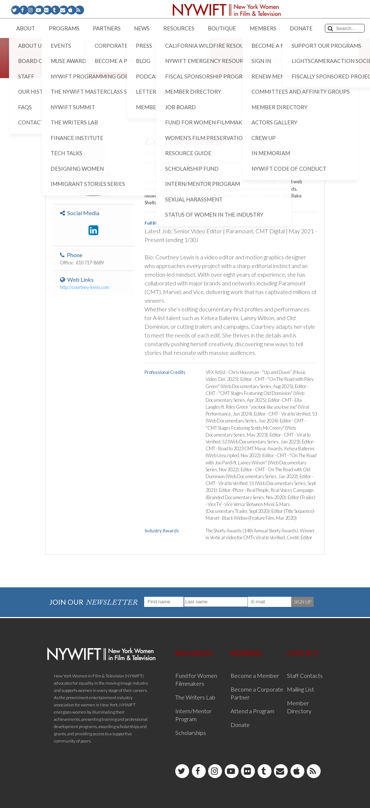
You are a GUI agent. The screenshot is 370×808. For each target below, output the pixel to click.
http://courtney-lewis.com (84, 287)
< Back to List (63, 116)
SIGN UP (302, 602)
